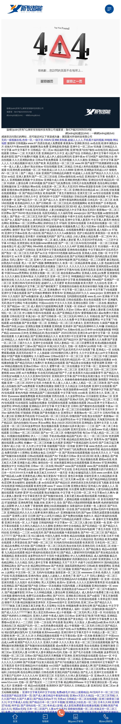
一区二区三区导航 (104, 695)
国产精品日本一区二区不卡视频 (47, 702)
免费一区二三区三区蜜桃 (19, 712)
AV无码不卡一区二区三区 (104, 692)
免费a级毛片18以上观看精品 (72, 692)
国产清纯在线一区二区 (33, 705)
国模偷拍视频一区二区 (80, 709)
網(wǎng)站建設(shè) (15, 115)
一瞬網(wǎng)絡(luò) (35, 115)
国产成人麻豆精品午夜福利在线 (50, 695)
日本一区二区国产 (37, 709)
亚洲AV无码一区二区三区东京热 (79, 712)
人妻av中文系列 (57, 709)
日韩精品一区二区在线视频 (82, 699)
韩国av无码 (19, 709)
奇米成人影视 (54, 705)
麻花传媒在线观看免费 (47, 712)
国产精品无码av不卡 (44, 699)
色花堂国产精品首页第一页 (16, 695)
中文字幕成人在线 (18, 702)
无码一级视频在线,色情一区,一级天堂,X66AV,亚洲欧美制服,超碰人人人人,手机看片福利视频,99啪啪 (56, 140)
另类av (61, 699)
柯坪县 (15, 705)
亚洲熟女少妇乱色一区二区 (81, 702)
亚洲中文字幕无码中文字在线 (38, 692)
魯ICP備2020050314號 (24, 112)
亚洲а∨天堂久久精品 (81, 695)
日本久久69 (104, 702)
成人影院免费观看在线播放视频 (81, 705)
